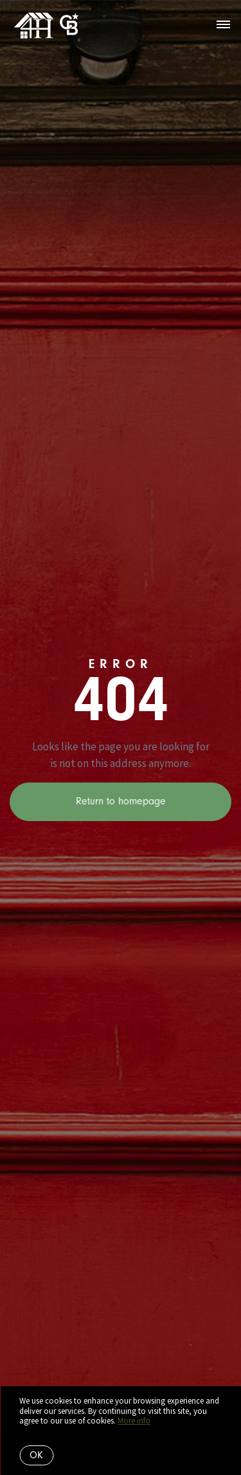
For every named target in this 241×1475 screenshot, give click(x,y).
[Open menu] (223, 25)
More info (134, 1420)
